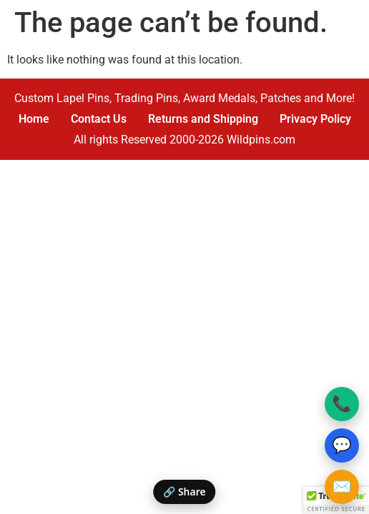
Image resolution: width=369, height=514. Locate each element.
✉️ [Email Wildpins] (341, 486)
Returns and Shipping (203, 119)
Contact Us (99, 119)
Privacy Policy (315, 119)
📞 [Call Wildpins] (341, 404)
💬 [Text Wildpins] (341, 445)
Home (34, 119)
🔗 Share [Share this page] (184, 491)
